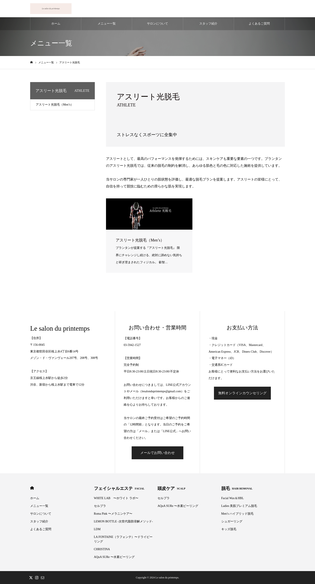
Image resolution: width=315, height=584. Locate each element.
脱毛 (237, 488)
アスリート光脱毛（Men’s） (54, 104)
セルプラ (100, 506)
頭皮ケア (171, 488)
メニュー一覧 (107, 23)
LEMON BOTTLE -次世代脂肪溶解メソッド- (123, 521)
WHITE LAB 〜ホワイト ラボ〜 (116, 498)
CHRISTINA (102, 549)
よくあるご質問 (259, 23)
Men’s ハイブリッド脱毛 (237, 513)
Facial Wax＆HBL (232, 498)
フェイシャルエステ (119, 488)
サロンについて (157, 23)
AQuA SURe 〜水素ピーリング (114, 557)
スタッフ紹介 (208, 23)
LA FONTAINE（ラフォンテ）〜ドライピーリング (123, 539)
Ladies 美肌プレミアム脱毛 (239, 506)
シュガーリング (231, 521)
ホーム (55, 23)
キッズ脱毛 (228, 529)
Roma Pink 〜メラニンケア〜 (113, 513)
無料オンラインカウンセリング (242, 393)
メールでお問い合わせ (157, 453)
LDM (97, 529)
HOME (32, 488)
